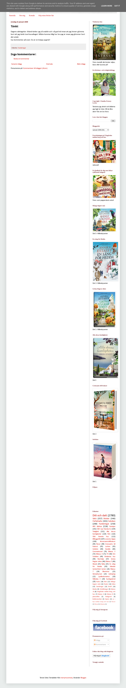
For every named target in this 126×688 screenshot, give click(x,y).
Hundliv (107, 549)
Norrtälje (101, 559)
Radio (98, 582)
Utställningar (104, 589)
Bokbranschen (97, 599)
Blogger (83, 678)
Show (96, 604)
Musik (95, 564)
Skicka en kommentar (21, 59)
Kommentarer (100, 645)
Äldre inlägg (81, 64)
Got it (117, 6)
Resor (98, 544)
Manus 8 (110, 594)
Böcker (106, 519)
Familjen (112, 526)
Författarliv (97, 521)
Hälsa (113, 584)
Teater (106, 584)
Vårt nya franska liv (104, 529)
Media (95, 589)
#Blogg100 (96, 539)
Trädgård (96, 531)
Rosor (113, 601)
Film (108, 534)
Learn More (106, 6)
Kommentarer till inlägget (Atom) (35, 68)
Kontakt (32, 15)
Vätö (95, 519)
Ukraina (102, 604)
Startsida (12, 15)
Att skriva (97, 526)
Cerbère (95, 549)
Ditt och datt (100, 515)
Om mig (22, 15)
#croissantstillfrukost (107, 541)
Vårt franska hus (101, 537)
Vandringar (99, 586)
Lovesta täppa (110, 539)
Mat (105, 582)
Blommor (105, 571)
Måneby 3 (97, 579)
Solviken (111, 521)
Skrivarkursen (97, 574)
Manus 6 (101, 594)
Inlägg (97, 640)
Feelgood (108, 597)
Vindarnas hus (109, 557)
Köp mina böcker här (46, 15)
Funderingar (22, 48)
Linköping (112, 574)
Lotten (107, 546)
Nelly (103, 564)
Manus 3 (111, 551)
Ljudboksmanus (104, 577)
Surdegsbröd (110, 579)
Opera (107, 599)
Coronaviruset (98, 551)
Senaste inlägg (16, 64)
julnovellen (96, 597)
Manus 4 (99, 554)
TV (108, 554)
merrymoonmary (67, 678)
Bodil (110, 586)
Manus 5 (109, 561)
